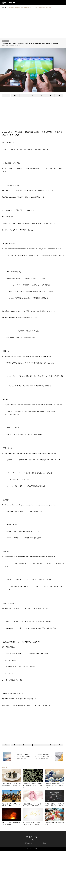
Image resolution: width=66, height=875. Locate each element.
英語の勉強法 (5, 41)
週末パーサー (33, 837)
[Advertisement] (33, 26)
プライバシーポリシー (35, 843)
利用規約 (27, 843)
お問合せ (44, 843)
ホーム (21, 843)
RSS (33, 839)
